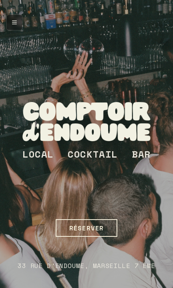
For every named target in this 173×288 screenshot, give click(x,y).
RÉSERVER (86, 228)
